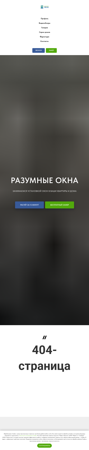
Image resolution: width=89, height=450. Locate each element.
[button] (38, 50)
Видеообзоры (44, 23)
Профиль (44, 18)
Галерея (44, 28)
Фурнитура (44, 37)
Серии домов (44, 32)
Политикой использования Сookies (28, 435)
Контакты (44, 41)
